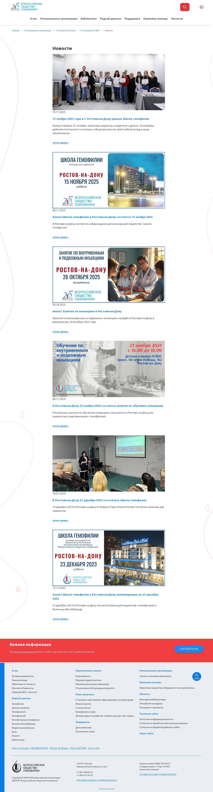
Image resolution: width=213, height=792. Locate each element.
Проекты (177, 18)
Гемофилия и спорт (86, 712)
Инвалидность (83, 676)
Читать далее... (61, 140)
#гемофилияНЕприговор (152, 699)
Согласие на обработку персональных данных (163, 723)
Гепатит (16, 736)
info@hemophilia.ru (107, 780)
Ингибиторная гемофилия (25, 720)
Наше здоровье (85, 694)
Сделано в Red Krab (106, 789)
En (202, 7)
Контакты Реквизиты (23, 688)
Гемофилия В (19, 716)
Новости (109, 30)
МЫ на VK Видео (60, 748)
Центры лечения (20, 708)
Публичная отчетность (23, 684)
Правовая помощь (156, 18)
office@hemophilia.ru (86, 780)
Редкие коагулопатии (23, 728)
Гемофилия (18, 704)
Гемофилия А (19, 712)
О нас (33, 18)
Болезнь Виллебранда (23, 724)
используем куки (25, 654)
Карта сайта (146, 733)
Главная (15, 30)
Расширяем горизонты (151, 707)
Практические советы (88, 670)
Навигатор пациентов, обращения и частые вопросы (167, 688)
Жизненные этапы (85, 731)
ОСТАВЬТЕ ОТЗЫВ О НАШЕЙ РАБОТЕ (157, 774)
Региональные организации (59, 18)
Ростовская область (66, 30)
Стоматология (83, 708)
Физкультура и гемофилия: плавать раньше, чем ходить (105, 716)
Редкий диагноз (111, 18)
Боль (14, 732)
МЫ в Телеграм (20, 748)
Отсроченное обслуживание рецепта (95, 688)
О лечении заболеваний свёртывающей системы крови (104, 700)
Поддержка (133, 18)
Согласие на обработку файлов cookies (159, 727)
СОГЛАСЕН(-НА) (188, 652)
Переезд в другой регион (88, 680)
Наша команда (19, 680)
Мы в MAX (96, 748)
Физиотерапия (83, 704)
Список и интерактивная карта (155, 676)
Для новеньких (83, 727)
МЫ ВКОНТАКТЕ (40, 748)
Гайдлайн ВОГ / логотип (24, 692)
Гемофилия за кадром (150, 703)
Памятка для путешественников (92, 684)
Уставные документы (23, 676)
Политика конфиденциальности (156, 719)
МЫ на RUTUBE (80, 748)
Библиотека (89, 18)
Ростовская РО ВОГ (90, 30)
